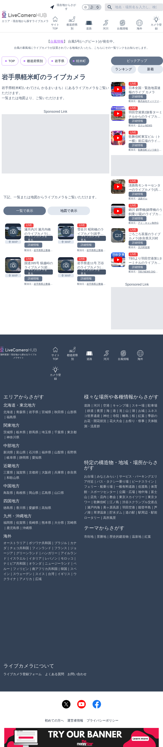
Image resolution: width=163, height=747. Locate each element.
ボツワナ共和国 (40, 543)
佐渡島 (143, 486)
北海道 (8, 412)
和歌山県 (13, 477)
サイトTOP (55, 23)
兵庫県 (59, 472)
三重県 (8, 472)
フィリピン (21, 569)
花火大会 (116, 421)
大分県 (59, 522)
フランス (60, 548)
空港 (106, 405)
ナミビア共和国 (14, 563)
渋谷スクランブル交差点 (139, 502)
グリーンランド (27, 553)
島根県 (21, 492)
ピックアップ (137, 60)
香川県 (21, 508)
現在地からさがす (63, 7)
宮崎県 (72, 522)
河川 (106, 25)
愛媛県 (33, 508)
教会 (113, 497)
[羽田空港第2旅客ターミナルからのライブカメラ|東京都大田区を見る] (137, 116)
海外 (139, 25)
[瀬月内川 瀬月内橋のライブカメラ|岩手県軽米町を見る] (13, 231)
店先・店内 (98, 497)
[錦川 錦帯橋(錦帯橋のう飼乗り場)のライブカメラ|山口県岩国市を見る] (137, 214)
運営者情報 (75, 720)
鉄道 (90, 410)
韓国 (64, 569)
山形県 (72, 412)
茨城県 (8, 432)
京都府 (33, 472)
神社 (106, 416)
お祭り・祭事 (135, 421)
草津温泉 (100, 512)
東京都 (72, 432)
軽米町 (81, 61)
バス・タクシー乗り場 (113, 481)
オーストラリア (14, 543)
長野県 (72, 452)
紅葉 (141, 416)
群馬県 (33, 432)
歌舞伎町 (100, 502)
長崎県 (33, 522)
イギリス (64, 574)
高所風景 (109, 517)
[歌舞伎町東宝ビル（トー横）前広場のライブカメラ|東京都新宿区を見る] (137, 141)
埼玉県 (46, 432)
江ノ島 (114, 502)
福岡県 (8, 522)
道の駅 (130, 512)
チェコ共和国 (19, 548)
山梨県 (59, 452)
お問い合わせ (77, 674)
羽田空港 (128, 507)
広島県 (46, 492)
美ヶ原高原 (111, 507)
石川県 (33, 452)
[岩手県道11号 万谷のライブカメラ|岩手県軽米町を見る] (66, 265)
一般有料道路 (125, 486)
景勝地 (101, 536)
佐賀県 (21, 522)
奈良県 (72, 472)
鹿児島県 (13, 528)
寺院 (116, 416)
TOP (11, 61)
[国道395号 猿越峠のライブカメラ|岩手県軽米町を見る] (13, 265)
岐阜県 (11, 457)
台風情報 (122, 25)
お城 (141, 410)
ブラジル (60, 543)
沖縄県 (27, 528)
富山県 (21, 452)
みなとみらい (106, 476)
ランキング (123, 69)
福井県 (46, 452)
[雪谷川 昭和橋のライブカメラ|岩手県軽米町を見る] (66, 231)
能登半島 (144, 507)
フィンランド (41, 548)
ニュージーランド (57, 563)
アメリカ (25, 579)
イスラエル (18, 558)
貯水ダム (116, 512)
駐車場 (152, 405)
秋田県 (59, 412)
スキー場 (138, 405)
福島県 (11, 417)
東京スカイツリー (132, 497)
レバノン (51, 558)
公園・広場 (127, 492)
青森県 (21, 412)
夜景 (100, 410)
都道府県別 (71, 23)
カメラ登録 (156, 23)
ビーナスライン (143, 481)
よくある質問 (54, 674)
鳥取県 (8, 492)
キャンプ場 (121, 405)
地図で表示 (68, 210)
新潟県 (8, 452)
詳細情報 (33, 244)
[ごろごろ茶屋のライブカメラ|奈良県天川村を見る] (137, 238)
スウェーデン (22, 574)
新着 (150, 69)
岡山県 (33, 492)
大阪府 (46, 472)
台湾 (51, 574)
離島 (125, 416)
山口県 (59, 492)
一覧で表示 (24, 210)
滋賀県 (21, 472)
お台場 (89, 476)
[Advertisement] (55, 144)
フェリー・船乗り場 (98, 486)
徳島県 (8, 508)
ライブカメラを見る (37, 238)
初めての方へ (54, 720)
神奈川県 (13, 437)
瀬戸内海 (93, 507)
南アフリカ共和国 (45, 569)
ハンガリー (50, 553)
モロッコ (67, 558)
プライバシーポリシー (102, 720)
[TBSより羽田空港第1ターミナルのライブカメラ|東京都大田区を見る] (137, 263)
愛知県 (37, 457)
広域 (38, 579)
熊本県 (46, 522)
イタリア (35, 558)
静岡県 (24, 457)
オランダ (35, 563)
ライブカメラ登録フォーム (22, 674)
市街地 (89, 536)
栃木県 (21, 432)
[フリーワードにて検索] (110, 7)
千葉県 (59, 432)
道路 (89, 25)
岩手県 (59, 61)
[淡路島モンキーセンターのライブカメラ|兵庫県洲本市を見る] (137, 189)
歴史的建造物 (119, 536)
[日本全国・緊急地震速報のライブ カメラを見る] (137, 92)
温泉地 (136, 536)
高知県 (46, 508)
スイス (40, 574)
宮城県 (46, 412)
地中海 (143, 492)
